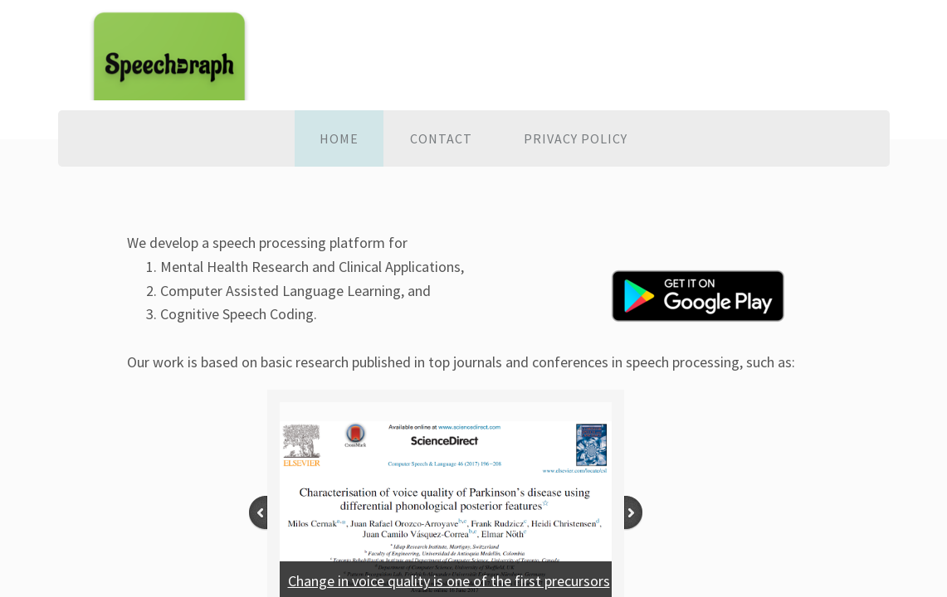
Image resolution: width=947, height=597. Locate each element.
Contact (441, 138)
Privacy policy (575, 138)
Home (339, 138)
